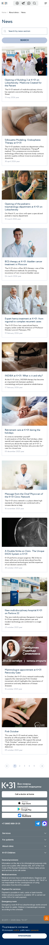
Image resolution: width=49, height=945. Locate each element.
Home (4, 12)
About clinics (14, 12)
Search (24, 40)
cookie (16, 930)
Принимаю (24, 936)
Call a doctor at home (24, 794)
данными (34, 930)
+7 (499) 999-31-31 (11, 823)
